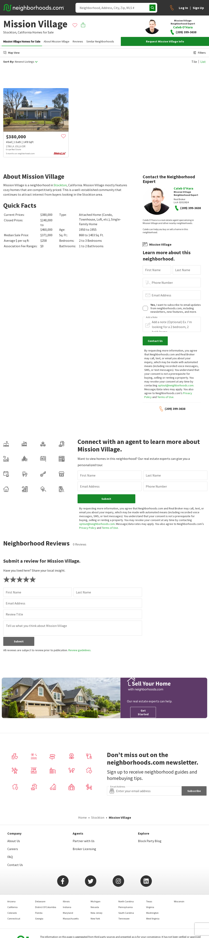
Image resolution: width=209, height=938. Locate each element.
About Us (13, 841)
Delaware (40, 901)
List (203, 61)
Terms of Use (165, 397)
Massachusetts (71, 918)
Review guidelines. (79, 650)
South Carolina (126, 912)
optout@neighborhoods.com (175, 385)
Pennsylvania (125, 907)
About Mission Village (56, 41)
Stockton (60, 185)
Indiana (67, 907)
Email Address (161, 295)
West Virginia (152, 918)
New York (95, 918)
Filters (199, 52)
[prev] (7, 110)
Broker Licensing (84, 849)
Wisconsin (179, 901)
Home (82, 817)
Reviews (78, 41)
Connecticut (13, 918)
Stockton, (10, 32)
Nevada (95, 907)
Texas (149, 901)
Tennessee (123, 918)
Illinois (66, 901)
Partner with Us (83, 841)
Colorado (12, 912)
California (25, 32)
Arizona (11, 901)
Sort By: (8, 61)
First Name (153, 270)
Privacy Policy (87, 528)
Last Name (182, 270)
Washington (152, 912)
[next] (64, 110)
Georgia (39, 918)
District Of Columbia (45, 907)
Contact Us (15, 865)
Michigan (95, 901)
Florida (38, 912)
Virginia (150, 907)
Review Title (14, 614)
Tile (194, 61)
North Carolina (126, 901)
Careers (12, 849)
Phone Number (162, 282)
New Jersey (96, 912)
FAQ (10, 857)
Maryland (68, 912)
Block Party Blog (149, 841)
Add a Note (151, 317)
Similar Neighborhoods (100, 41)
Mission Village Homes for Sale (21, 41)
